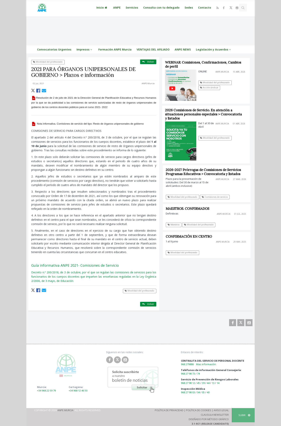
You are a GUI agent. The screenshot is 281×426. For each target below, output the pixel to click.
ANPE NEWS (183, 49)
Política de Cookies (198, 410)
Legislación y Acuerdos (214, 49)
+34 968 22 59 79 (46, 390)
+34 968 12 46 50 (78, 390)
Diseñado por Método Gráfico (209, 419)
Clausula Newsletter (215, 414)
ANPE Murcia (65, 410)
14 (218, 383)
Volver (148, 61)
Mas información (206, 364)
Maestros (175, 224)
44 (208, 383)
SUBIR (244, 415)
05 (203, 392)
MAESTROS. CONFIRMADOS (189, 208)
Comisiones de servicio (216, 197)
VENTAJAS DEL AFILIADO (153, 49)
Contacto (204, 7)
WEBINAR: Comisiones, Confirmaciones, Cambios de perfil (203, 64)
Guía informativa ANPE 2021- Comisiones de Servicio (75, 265)
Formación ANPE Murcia (115, 49)
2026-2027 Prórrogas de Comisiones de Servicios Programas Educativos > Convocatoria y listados (204, 172)
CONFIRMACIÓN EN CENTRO (190, 236)
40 (208, 392)
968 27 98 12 (188, 383)
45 (198, 383)
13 (213, 383)
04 (198, 392)
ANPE (117, 7)
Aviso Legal (221, 410)
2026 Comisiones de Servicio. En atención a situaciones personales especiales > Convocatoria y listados (203, 114)
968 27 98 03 (188, 392)
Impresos (84, 49)
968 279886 (187, 364)
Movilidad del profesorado (48, 61)
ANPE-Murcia (148, 83)
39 (203, 383)
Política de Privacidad (169, 410)
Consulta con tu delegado (161, 7)
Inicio (102, 7)
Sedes (189, 7)
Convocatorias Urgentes (54, 49)
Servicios (132, 7)
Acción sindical (209, 87)
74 (198, 373)
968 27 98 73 (188, 373)
